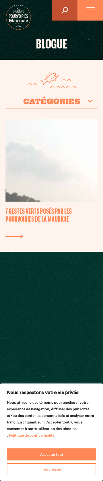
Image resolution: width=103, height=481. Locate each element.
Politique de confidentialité (31, 435)
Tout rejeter (51, 469)
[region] (51, 432)
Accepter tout (51, 454)
